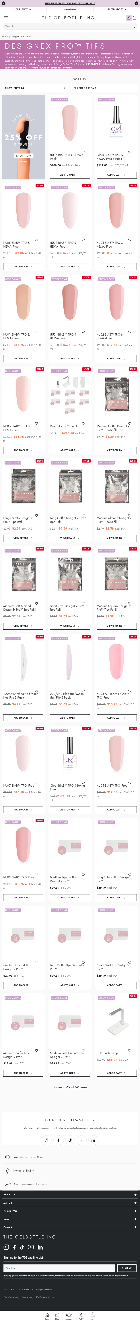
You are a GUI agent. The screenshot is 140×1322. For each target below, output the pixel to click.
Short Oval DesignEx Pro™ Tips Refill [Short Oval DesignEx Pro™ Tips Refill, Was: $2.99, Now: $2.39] (67, 608)
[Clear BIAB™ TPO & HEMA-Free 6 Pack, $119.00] (117, 123)
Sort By (80, 79)
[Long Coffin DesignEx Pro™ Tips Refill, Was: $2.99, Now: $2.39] (70, 486)
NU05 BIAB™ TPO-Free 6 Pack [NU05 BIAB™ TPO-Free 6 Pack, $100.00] (66, 156)
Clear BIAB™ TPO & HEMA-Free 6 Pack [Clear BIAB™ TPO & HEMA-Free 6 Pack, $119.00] (110, 156)
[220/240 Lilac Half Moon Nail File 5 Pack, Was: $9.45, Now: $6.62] (70, 662)
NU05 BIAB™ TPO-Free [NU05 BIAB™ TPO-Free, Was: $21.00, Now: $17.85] (112, 785)
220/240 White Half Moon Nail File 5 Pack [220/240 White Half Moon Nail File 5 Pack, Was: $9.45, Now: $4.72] (20, 695)
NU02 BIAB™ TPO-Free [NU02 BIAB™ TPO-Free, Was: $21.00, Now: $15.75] (18, 877)
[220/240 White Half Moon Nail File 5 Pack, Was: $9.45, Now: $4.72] (23, 662)
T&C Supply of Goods (45, 1297)
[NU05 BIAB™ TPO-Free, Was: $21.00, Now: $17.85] (117, 754)
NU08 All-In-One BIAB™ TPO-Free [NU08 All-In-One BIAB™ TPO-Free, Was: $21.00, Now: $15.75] (113, 695)
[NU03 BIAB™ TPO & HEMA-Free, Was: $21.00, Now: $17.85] (117, 211)
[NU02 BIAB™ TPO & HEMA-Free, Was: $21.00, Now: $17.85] (117, 302)
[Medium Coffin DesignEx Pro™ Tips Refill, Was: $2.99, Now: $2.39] (117, 394)
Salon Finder (70, 9)
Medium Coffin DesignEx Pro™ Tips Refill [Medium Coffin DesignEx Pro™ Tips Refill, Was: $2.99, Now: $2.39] (113, 428)
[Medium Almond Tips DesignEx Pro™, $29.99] (23, 933)
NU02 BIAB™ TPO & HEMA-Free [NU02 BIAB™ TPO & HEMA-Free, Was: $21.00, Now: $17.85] (110, 336)
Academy (68, 1316)
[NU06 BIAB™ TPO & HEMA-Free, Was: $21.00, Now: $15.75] (23, 394)
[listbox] (104, 88)
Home (47, 1316)
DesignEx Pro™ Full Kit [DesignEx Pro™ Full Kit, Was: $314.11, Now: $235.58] (64, 426)
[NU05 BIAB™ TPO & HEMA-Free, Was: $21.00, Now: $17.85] (23, 211)
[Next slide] (136, 3)
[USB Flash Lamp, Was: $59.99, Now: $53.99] (117, 1021)
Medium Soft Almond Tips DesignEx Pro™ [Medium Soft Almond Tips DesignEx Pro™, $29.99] (66, 1055)
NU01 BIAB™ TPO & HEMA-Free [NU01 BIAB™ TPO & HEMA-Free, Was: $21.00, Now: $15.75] (16, 336)
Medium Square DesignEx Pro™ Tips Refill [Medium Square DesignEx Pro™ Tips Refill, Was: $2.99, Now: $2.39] (114, 608)
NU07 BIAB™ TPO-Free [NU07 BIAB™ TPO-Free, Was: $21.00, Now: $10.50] (18, 785)
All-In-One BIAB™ (125, 60)
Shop (57, 1316)
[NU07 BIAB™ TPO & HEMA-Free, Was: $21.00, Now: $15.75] (70, 211)
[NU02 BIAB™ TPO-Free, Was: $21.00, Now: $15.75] (23, 846)
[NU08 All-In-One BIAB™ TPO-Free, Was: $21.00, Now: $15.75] (117, 662)
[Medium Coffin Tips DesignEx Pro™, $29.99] (23, 1021)
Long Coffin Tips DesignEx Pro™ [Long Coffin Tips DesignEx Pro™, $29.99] (67, 967)
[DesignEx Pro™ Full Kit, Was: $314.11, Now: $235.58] (70, 394)
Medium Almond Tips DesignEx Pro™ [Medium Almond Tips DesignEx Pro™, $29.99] (17, 967)
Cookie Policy (27, 1297)
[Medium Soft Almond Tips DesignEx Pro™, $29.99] (70, 1021)
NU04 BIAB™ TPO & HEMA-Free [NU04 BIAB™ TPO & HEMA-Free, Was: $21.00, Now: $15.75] (63, 336)
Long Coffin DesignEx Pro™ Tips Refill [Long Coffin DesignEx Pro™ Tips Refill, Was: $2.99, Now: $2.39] (68, 520)
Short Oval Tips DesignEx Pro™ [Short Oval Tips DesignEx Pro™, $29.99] (113, 967)
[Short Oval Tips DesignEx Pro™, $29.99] (117, 933)
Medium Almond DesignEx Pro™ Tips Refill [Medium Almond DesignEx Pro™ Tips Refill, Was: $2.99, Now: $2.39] (114, 520)
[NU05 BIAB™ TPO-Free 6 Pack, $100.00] (70, 123)
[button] (35, 88)
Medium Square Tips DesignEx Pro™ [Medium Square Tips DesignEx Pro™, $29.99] (63, 879)
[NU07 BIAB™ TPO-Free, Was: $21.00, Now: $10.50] (23, 754)
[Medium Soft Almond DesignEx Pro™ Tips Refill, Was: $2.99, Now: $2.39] (23, 574)
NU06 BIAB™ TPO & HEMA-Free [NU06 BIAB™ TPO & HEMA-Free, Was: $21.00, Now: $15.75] (16, 428)
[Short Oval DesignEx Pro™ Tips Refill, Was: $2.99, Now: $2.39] (70, 574)
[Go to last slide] (3, 3)
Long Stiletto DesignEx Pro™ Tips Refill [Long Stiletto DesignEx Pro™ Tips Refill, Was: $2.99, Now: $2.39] (17, 520)
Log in (92, 1316)
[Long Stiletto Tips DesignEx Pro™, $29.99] (117, 846)
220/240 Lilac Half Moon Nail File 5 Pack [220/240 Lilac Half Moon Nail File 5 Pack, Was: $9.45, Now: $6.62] (67, 695)
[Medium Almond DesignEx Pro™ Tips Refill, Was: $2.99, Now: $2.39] (117, 486)
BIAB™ (81, 1316)
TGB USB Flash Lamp (100, 64)
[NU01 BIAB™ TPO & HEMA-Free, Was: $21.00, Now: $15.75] (23, 302)
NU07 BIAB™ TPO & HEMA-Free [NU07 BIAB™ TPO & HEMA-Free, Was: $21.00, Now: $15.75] (63, 244)
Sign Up (127, 1268)
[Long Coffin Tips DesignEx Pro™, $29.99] (70, 933)
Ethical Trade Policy (11, 1297)
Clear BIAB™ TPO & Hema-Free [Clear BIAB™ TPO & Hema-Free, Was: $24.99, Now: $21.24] (68, 787)
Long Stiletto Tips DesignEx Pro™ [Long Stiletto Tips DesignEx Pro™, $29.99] (114, 879)
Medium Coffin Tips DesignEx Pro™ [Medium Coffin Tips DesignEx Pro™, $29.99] (16, 1055)
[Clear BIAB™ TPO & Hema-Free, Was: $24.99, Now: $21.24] (70, 754)
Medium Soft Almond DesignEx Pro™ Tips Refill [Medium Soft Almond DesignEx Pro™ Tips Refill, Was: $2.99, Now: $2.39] (19, 608)
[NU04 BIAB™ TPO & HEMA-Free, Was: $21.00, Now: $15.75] (70, 302)
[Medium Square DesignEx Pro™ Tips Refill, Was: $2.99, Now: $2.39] (117, 574)
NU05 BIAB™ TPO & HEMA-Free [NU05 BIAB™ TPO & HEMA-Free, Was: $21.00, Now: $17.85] (16, 244)
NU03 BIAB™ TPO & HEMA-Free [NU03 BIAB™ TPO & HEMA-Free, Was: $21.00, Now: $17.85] (110, 244)
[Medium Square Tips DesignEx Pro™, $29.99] (70, 846)
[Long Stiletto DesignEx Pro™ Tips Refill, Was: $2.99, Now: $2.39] (23, 486)
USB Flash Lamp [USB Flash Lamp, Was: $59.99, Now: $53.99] (107, 1053)
